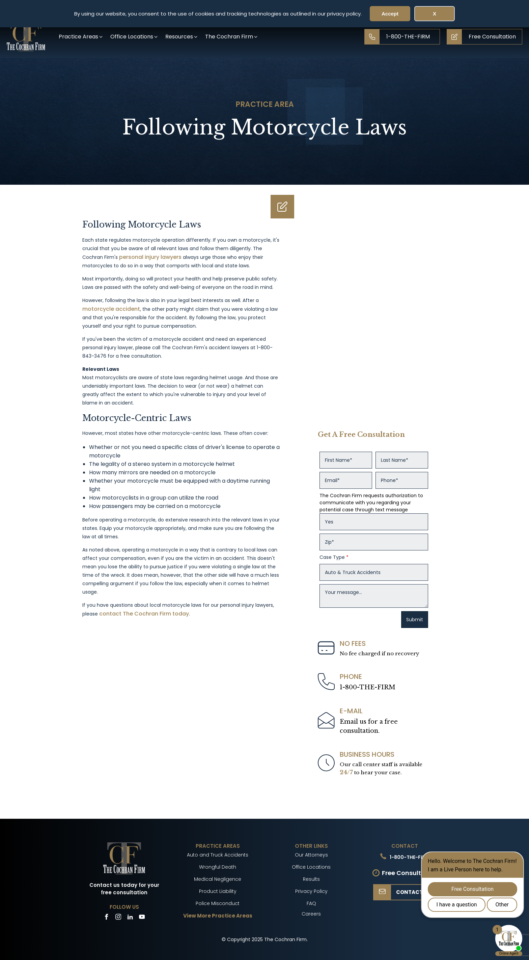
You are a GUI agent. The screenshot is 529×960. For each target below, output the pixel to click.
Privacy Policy (311, 891)
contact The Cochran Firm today (144, 614)
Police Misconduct (218, 903)
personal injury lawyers (150, 257)
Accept (390, 14)
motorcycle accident (111, 309)
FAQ (311, 903)
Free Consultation (410, 873)
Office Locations (311, 867)
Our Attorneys (311, 854)
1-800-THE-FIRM (367, 687)
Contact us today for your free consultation (124, 888)
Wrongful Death (217, 867)
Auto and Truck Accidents (217, 854)
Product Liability (217, 891)
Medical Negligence (217, 879)
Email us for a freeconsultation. (369, 726)
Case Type (334, 557)
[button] (81, 36)
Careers (311, 913)
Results (311, 879)
